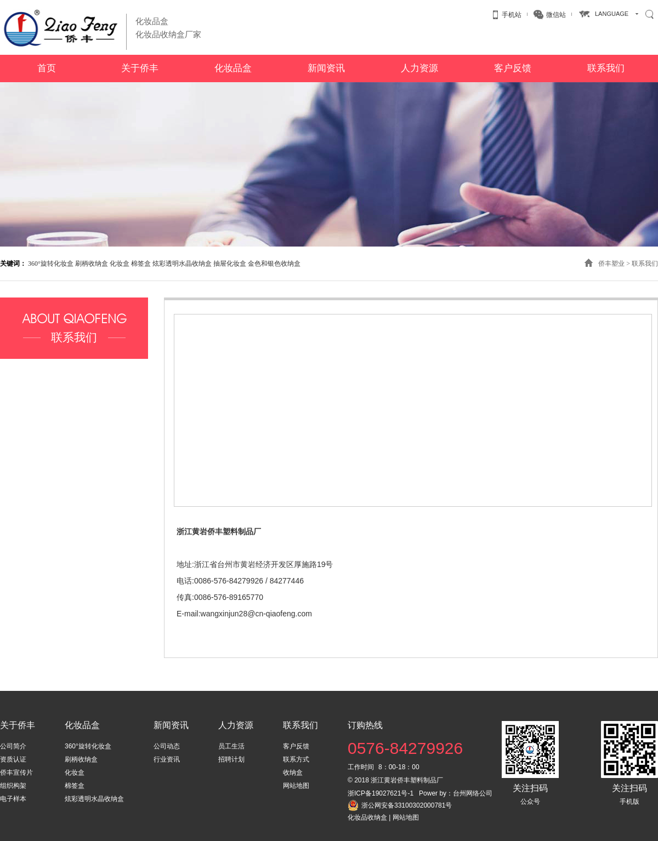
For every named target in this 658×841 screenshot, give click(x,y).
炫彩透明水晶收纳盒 (182, 263)
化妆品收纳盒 (367, 817)
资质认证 (13, 759)
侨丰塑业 (611, 263)
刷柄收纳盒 (91, 263)
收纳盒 (293, 772)
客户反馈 (296, 746)
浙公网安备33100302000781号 (406, 805)
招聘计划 (231, 759)
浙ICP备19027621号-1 (380, 793)
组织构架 (13, 785)
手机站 (511, 15)
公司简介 (13, 746)
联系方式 (296, 759)
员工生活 (231, 746)
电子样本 (13, 799)
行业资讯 (167, 759)
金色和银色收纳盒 (274, 263)
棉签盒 (141, 263)
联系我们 (645, 263)
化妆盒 (119, 263)
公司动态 (167, 746)
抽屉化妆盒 (229, 263)
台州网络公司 (472, 793)
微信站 (556, 15)
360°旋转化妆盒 (50, 263)
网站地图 (296, 785)
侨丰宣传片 (16, 772)
